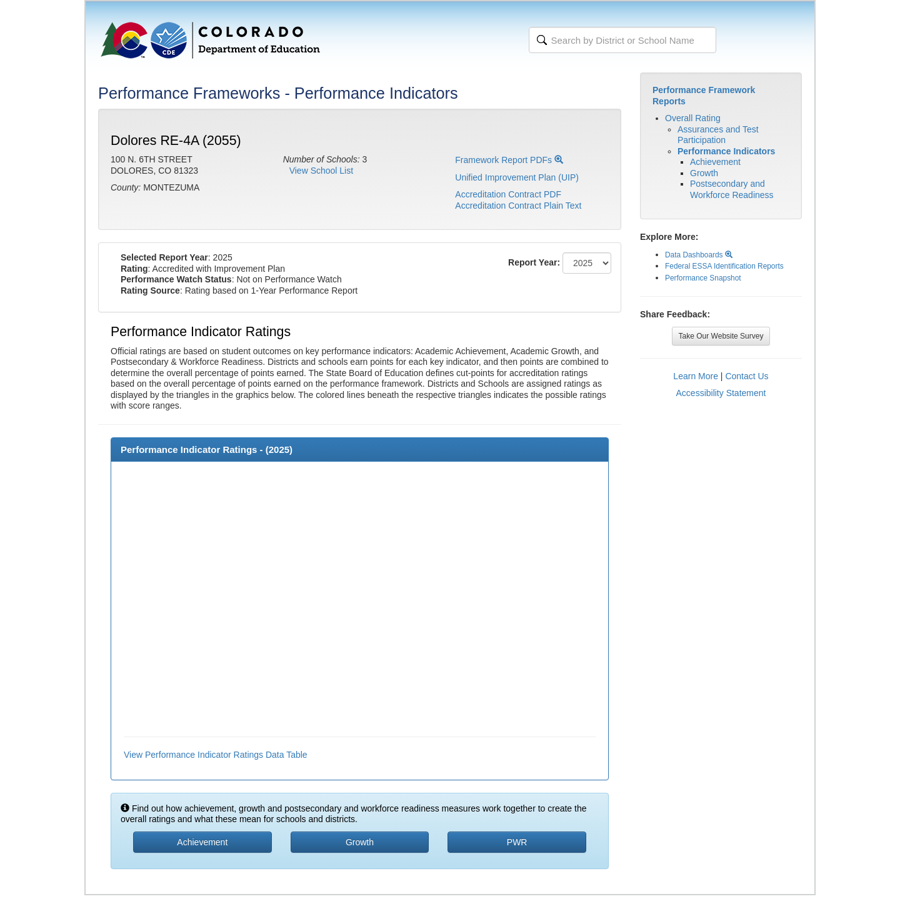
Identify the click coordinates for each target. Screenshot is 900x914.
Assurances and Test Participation (718, 135)
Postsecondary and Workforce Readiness (732, 189)
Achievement (715, 162)
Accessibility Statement (721, 393)
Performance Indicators (726, 151)
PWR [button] (517, 842)
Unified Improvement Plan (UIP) (517, 177)
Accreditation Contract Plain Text (518, 206)
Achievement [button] (202, 842)
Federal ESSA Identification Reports (724, 266)
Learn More (695, 376)
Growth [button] (360, 842)
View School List (321, 171)
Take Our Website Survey (721, 336)
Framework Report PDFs (509, 160)
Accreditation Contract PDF (508, 194)
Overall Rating (693, 118)
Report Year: (534, 262)
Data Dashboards (698, 255)
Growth (704, 173)
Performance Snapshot (703, 278)
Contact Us (746, 376)
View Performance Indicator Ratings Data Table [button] (216, 755)
